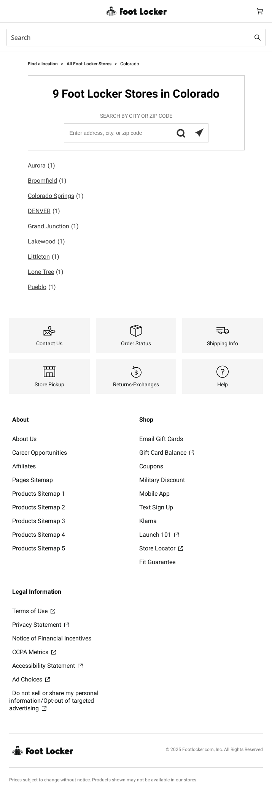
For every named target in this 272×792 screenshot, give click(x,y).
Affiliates (24, 466)
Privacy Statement (40, 624)
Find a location (43, 63)
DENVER (44, 211)
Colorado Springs (56, 196)
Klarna (148, 521)
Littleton (43, 257)
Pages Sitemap (32, 480)
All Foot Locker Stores (90, 63)
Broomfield (47, 181)
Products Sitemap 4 (38, 534)
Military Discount (162, 480)
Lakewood (46, 241)
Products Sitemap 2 (38, 507)
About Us (24, 439)
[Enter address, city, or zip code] (136, 133)
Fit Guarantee (157, 562)
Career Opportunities (39, 452)
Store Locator (161, 548)
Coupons (151, 466)
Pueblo (42, 287)
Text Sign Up (156, 507)
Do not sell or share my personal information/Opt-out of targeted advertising (54, 700)
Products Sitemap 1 (38, 493)
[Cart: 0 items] (260, 11)
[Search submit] (258, 37)
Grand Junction (53, 226)
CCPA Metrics (34, 652)
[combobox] (136, 37)
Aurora (41, 165)
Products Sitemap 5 (38, 548)
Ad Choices (31, 679)
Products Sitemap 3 (38, 521)
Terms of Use (33, 611)
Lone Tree (46, 272)
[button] (181, 133)
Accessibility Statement (47, 665)
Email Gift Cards (161, 439)
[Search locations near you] (199, 133)
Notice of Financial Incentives (51, 638)
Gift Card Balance (166, 452)
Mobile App (154, 493)
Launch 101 (159, 534)
